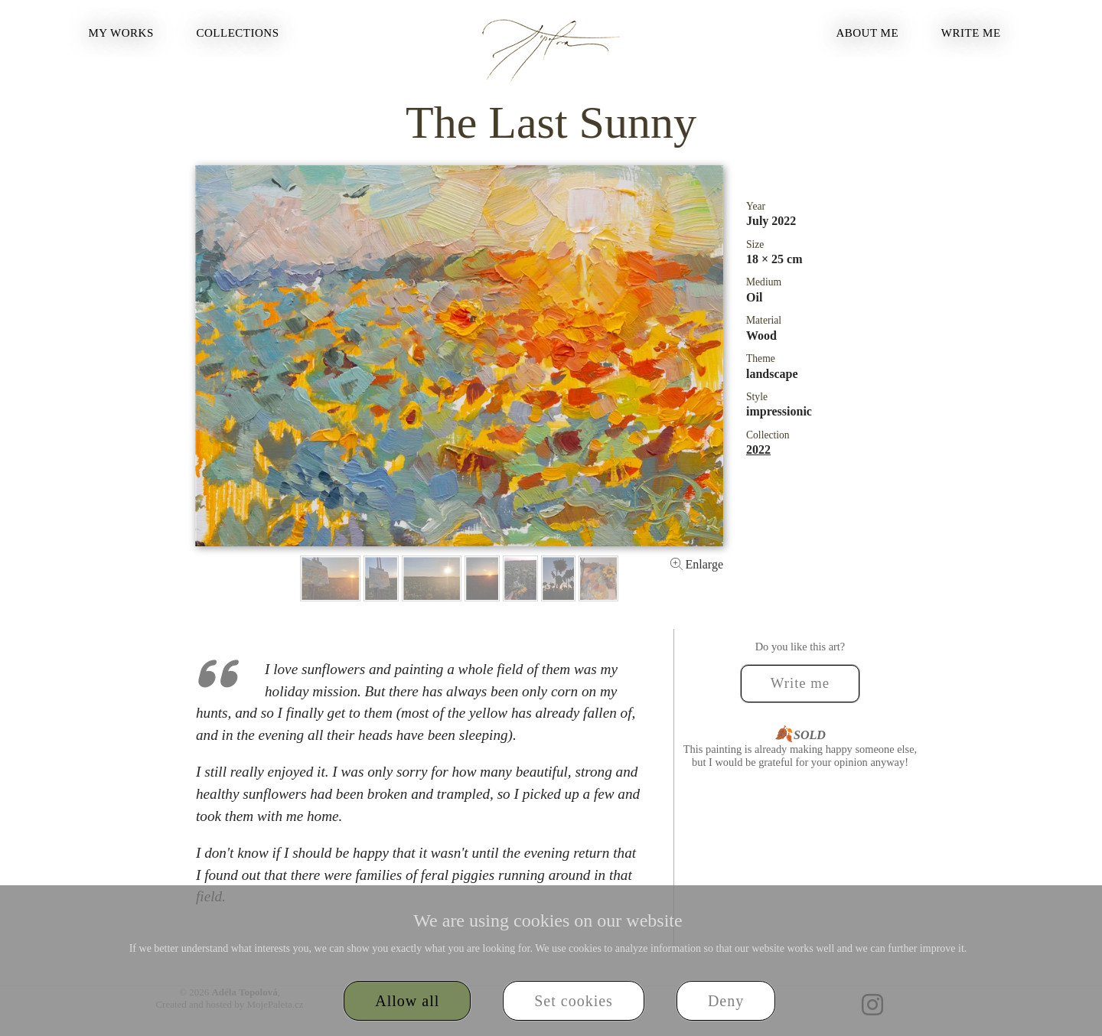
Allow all (407, 1000)
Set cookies (573, 1000)
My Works (120, 33)
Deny (726, 1000)
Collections (238, 33)
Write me (971, 33)
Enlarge (696, 564)
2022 (758, 449)
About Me (867, 33)
